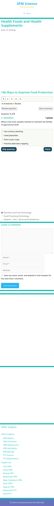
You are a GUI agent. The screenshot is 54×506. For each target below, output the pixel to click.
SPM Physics (8, 438)
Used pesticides (10, 135)
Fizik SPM (7, 466)
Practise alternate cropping (15, 143)
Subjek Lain (6, 462)
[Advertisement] (27, 62)
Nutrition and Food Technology (17, 212)
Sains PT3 (7, 493)
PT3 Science (8, 455)
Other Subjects (7, 434)
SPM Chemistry (10, 441)
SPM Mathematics (11, 445)
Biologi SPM (8, 473)
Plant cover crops (10, 139)
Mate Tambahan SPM (12, 480)
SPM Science (27, 3)
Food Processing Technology (16, 216)
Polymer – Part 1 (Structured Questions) (21, 219)
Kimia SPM (7, 470)
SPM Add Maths (10, 448)
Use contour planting (12, 131)
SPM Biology (8, 451)
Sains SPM (7, 483)
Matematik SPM (10, 476)
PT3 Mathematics (10, 458)
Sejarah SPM (8, 487)
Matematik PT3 (9, 490)
